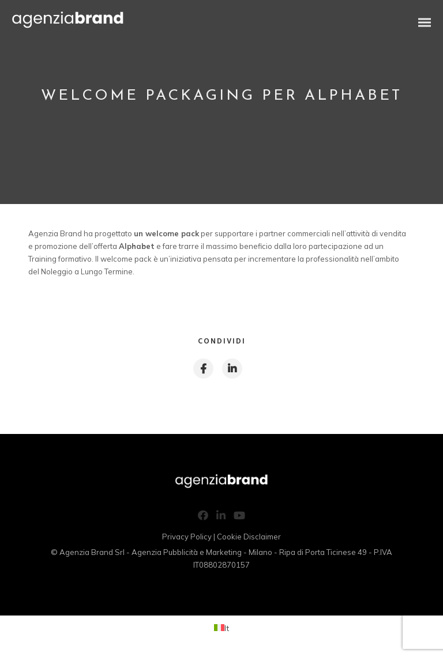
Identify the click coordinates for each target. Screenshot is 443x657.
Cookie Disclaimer (249, 536)
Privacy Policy (187, 536)
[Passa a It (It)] (221, 628)
